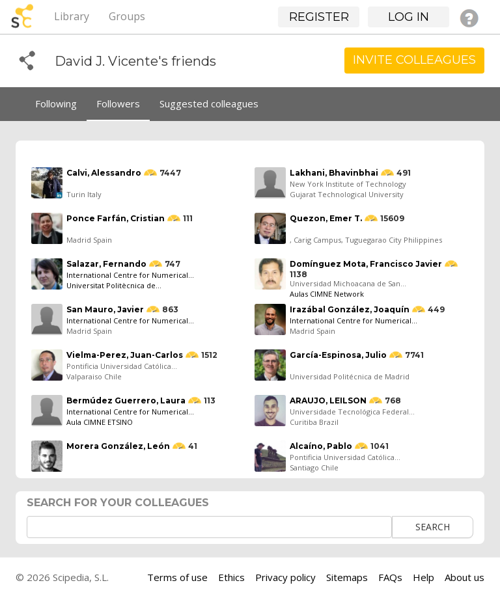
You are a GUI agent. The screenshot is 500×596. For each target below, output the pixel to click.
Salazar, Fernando (106, 264)
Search (432, 527)
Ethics (231, 577)
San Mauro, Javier (105, 309)
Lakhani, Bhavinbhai (334, 173)
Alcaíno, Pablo (321, 446)
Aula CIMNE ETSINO (99, 422)
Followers (118, 103)
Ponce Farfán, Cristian (115, 218)
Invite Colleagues (414, 60)
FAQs (390, 577)
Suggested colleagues (209, 103)
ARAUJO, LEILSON (328, 400)
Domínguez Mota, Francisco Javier (366, 264)
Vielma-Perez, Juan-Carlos (124, 355)
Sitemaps (347, 577)
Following (56, 103)
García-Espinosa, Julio (338, 355)
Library (71, 16)
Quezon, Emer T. (326, 218)
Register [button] (319, 17)
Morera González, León (118, 446)
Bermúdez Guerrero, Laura (126, 400)
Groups (127, 16)
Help (423, 577)
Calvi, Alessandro (103, 173)
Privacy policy (285, 577)
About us (464, 577)
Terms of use (177, 577)
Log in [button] (408, 17)
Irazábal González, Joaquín (350, 309)
